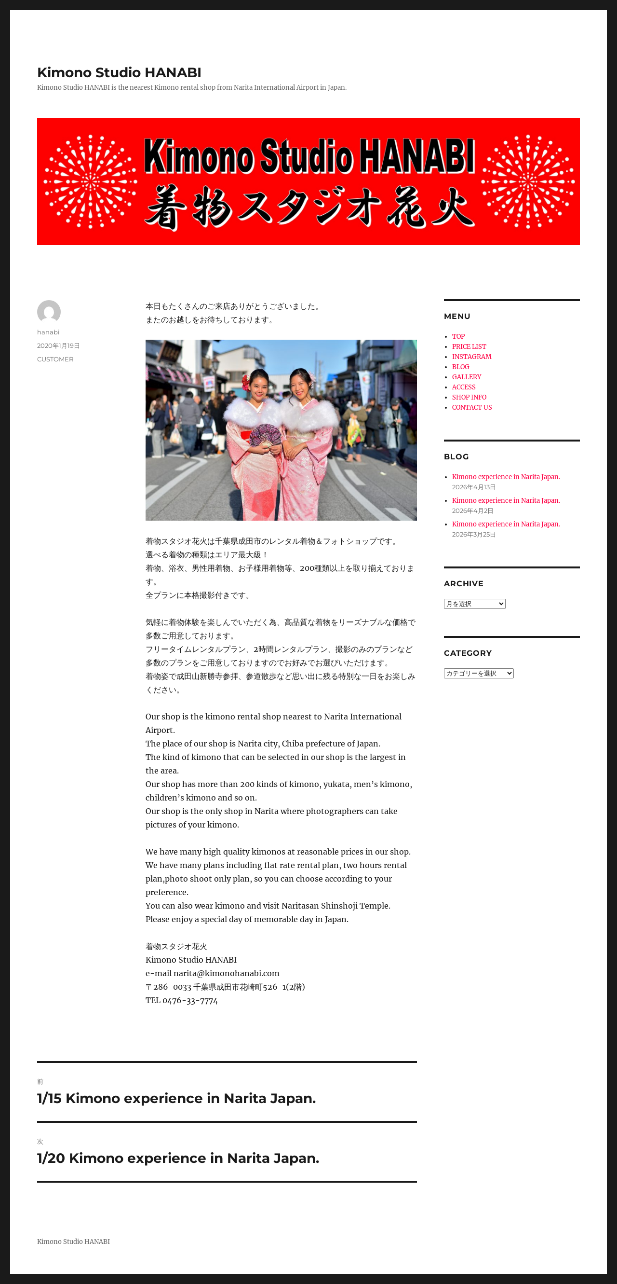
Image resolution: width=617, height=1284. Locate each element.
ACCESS (464, 387)
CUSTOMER (55, 359)
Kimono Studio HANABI (119, 72)
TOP (458, 336)
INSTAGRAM (472, 357)
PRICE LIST (469, 347)
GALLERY (466, 377)
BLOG (460, 367)
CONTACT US (472, 407)
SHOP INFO (469, 397)
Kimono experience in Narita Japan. (506, 477)
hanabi (48, 332)
